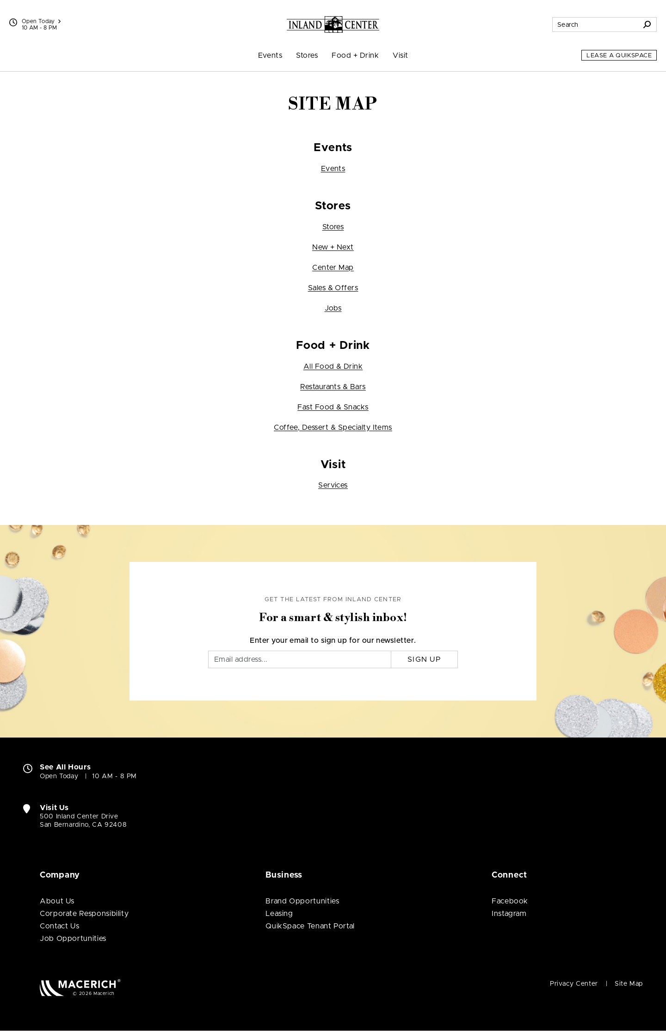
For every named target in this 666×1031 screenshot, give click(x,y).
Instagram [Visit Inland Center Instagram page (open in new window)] (509, 913)
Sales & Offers (333, 288)
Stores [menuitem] (307, 55)
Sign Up (424, 659)
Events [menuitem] (270, 55)
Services (333, 485)
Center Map (333, 267)
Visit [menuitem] (400, 55)
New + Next (333, 247)
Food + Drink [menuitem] (355, 55)
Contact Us (59, 926)
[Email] (299, 659)
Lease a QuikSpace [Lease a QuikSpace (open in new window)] (619, 56)
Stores (333, 227)
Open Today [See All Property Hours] (41, 21)
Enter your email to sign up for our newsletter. (333, 640)
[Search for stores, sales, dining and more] (595, 24)
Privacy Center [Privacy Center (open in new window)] (574, 984)
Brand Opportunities (302, 901)
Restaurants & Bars (333, 386)
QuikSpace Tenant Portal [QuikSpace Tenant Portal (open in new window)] (310, 926)
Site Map (629, 984)
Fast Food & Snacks (333, 407)
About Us (57, 901)
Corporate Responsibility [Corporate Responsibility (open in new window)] (84, 913)
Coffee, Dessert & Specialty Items (333, 427)
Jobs (333, 308)
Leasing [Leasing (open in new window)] (279, 913)
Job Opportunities (73, 938)
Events (333, 168)
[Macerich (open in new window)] (80, 987)
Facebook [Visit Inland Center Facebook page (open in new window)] (510, 901)
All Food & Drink (333, 366)
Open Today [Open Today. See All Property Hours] (59, 776)
